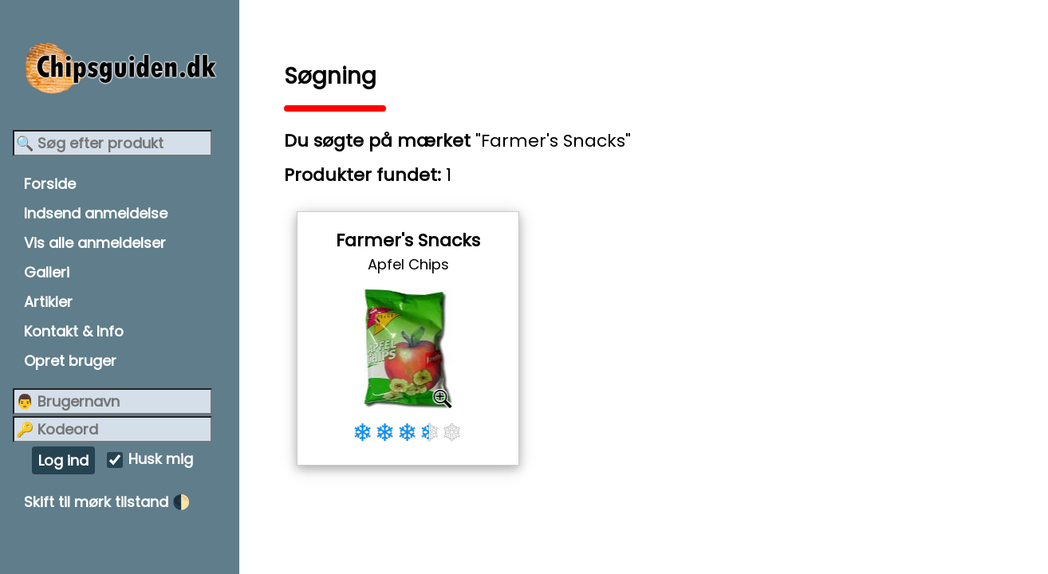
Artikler (48, 302)
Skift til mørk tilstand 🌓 (107, 502)
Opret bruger (70, 361)
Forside (50, 184)
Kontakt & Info (74, 331)
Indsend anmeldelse (95, 213)
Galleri (46, 272)
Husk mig (160, 460)
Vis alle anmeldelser (95, 243)
